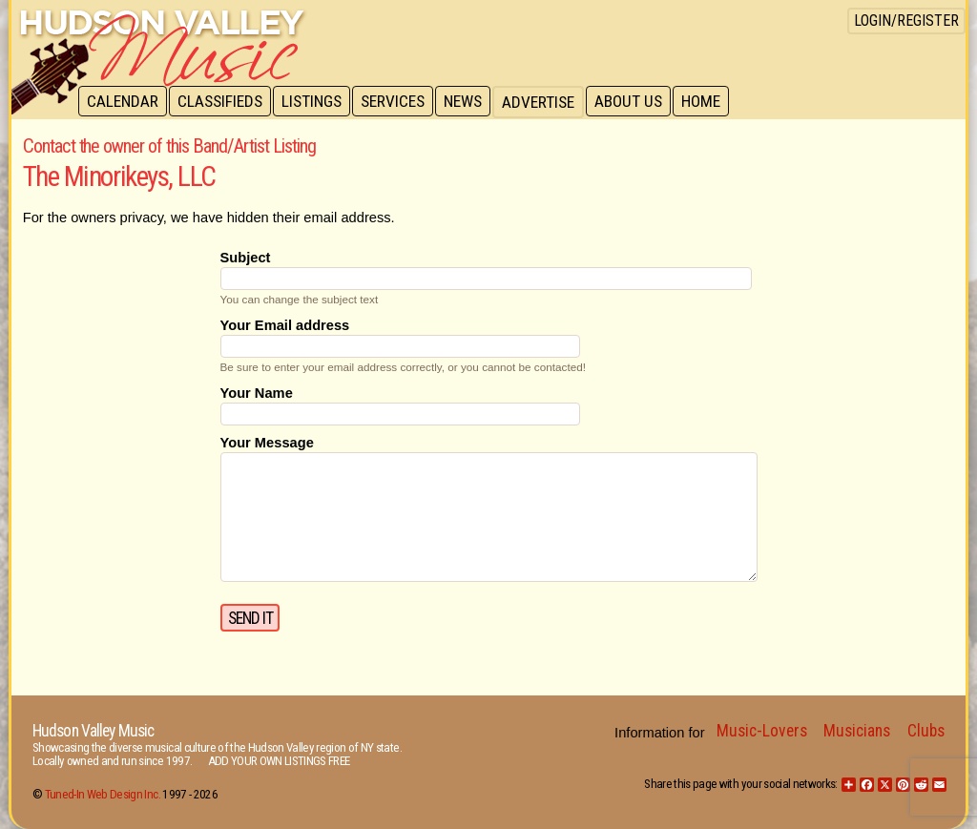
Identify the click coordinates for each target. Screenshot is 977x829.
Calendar (123, 102)
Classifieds (222, 102)
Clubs (926, 730)
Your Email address (285, 325)
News (471, 102)
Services (399, 102)
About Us (639, 102)
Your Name (256, 393)
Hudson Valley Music (93, 730)
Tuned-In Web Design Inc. (102, 794)
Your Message (267, 442)
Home (713, 102)
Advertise (547, 102)
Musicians (856, 730)
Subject (245, 257)
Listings (316, 102)
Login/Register (906, 20)
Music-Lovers (762, 730)
